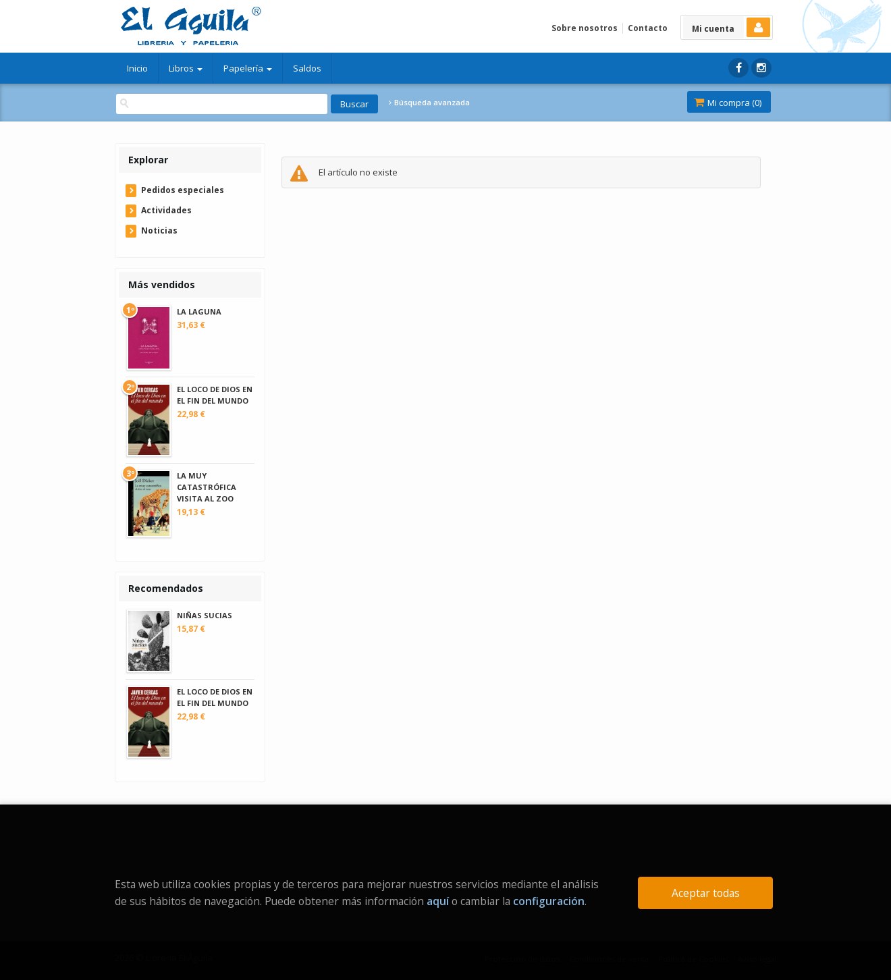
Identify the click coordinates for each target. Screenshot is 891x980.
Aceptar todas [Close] (706, 893)
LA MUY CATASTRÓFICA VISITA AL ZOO (206, 486)
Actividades (166, 210)
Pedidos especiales (182, 190)
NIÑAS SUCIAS (204, 615)
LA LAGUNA (199, 311)
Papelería (247, 68)
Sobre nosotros (584, 28)
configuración (549, 901)
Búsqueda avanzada (429, 103)
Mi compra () (727, 103)
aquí (438, 901)
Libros (185, 68)
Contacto (648, 28)
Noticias (159, 230)
